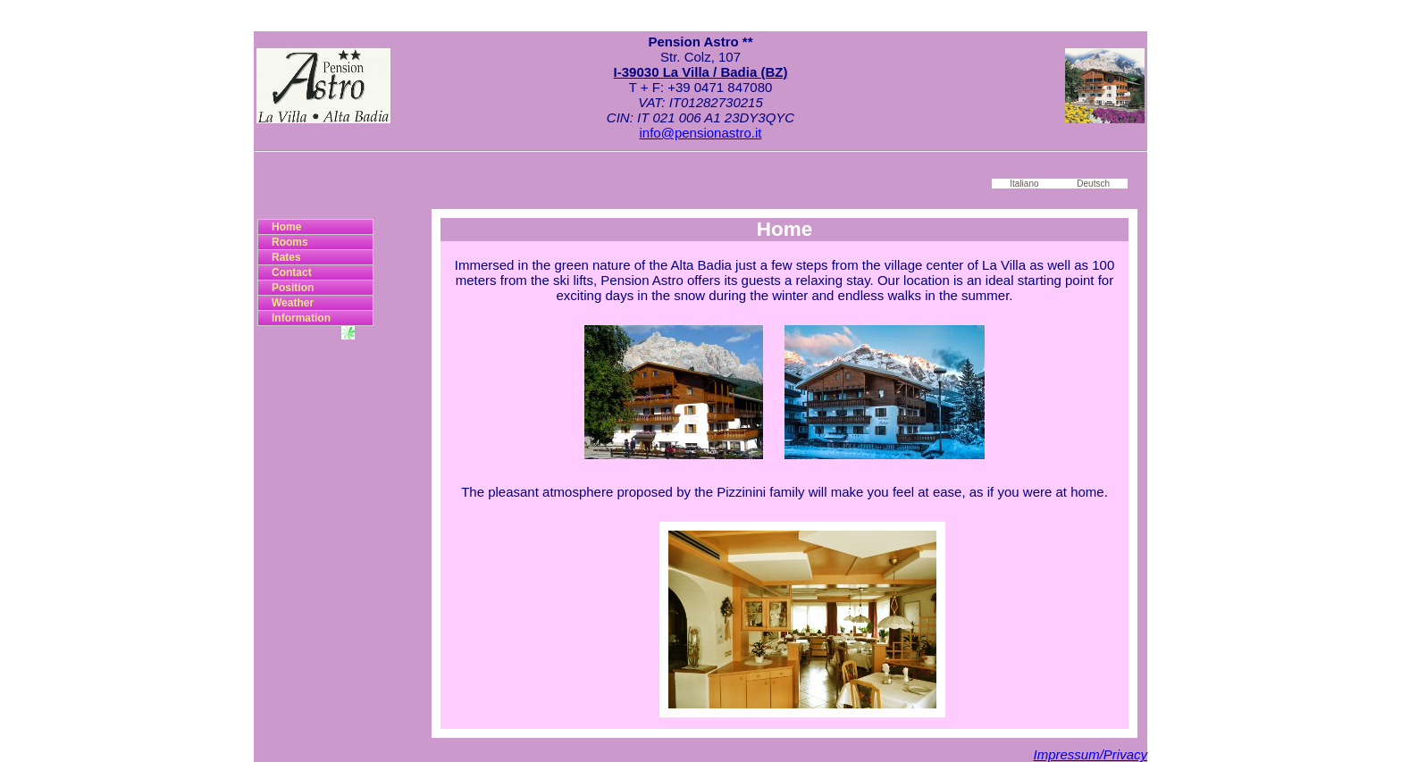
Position (293, 287)
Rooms (290, 242)
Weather (293, 303)
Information (301, 318)
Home (286, 227)
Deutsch (1093, 183)
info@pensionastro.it (701, 132)
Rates (286, 257)
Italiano (1024, 183)
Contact (292, 272)
